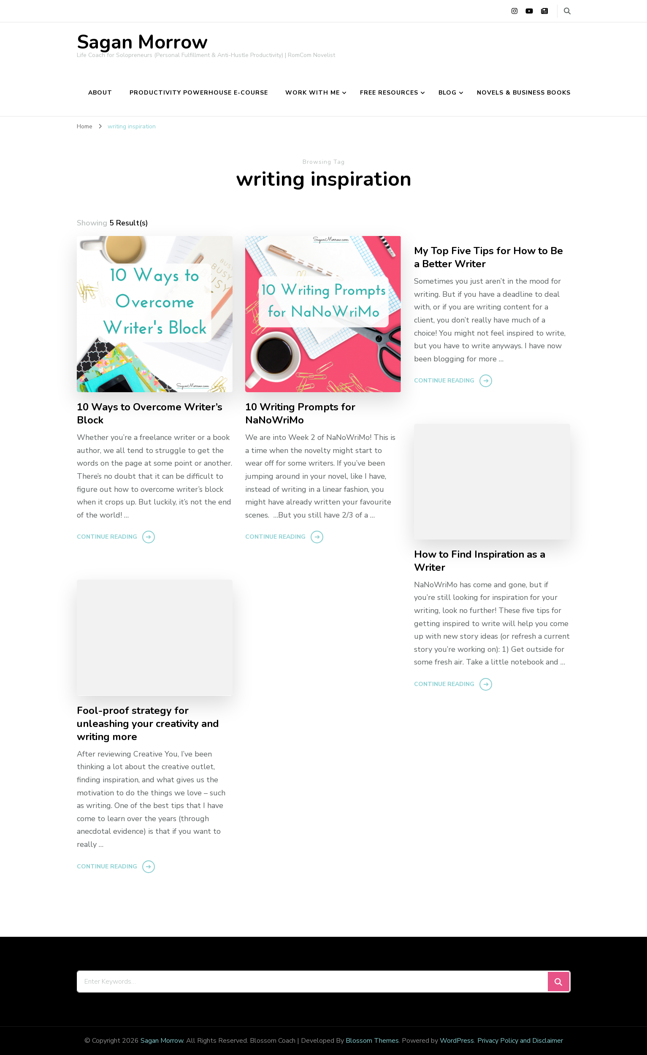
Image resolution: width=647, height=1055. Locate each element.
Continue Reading (107, 537)
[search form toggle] (567, 11)
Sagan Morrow (142, 42)
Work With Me (312, 93)
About (100, 93)
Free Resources (389, 93)
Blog (448, 93)
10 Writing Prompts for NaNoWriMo (300, 414)
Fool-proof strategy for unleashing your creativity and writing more (148, 723)
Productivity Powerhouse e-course (199, 93)
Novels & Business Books (524, 93)
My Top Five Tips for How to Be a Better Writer (488, 257)
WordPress (457, 1040)
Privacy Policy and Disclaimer (520, 1040)
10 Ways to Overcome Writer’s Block (149, 414)
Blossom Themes (372, 1040)
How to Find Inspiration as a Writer (479, 561)
